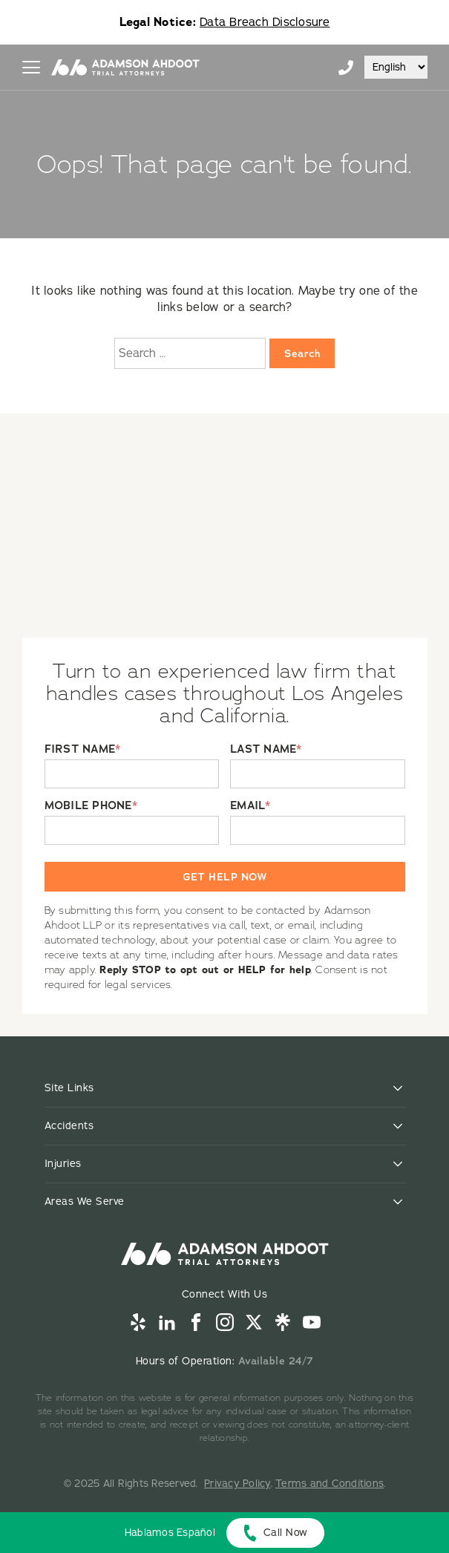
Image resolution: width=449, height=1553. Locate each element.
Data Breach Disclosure (265, 22)
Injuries (63, 1164)
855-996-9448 (345, 67)
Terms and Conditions (329, 1484)
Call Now (285, 1533)
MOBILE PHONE (91, 806)
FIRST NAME (83, 749)
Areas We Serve (85, 1201)
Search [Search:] (302, 353)
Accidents (69, 1126)
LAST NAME (266, 749)
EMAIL (250, 806)
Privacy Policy (237, 1484)
